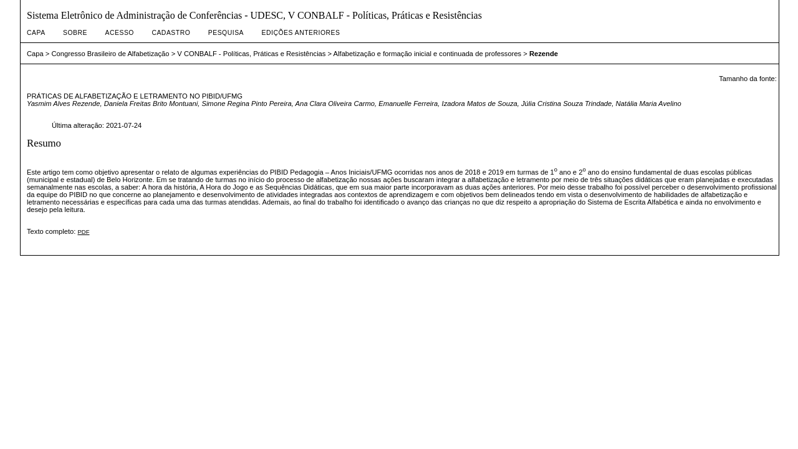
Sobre (75, 32)
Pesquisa (226, 32)
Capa (36, 32)
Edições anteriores (301, 32)
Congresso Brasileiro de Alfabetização (111, 53)
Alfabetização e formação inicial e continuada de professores (428, 53)
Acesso (119, 32)
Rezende (543, 53)
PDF (83, 231)
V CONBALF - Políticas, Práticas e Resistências (251, 53)
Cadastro (170, 32)
